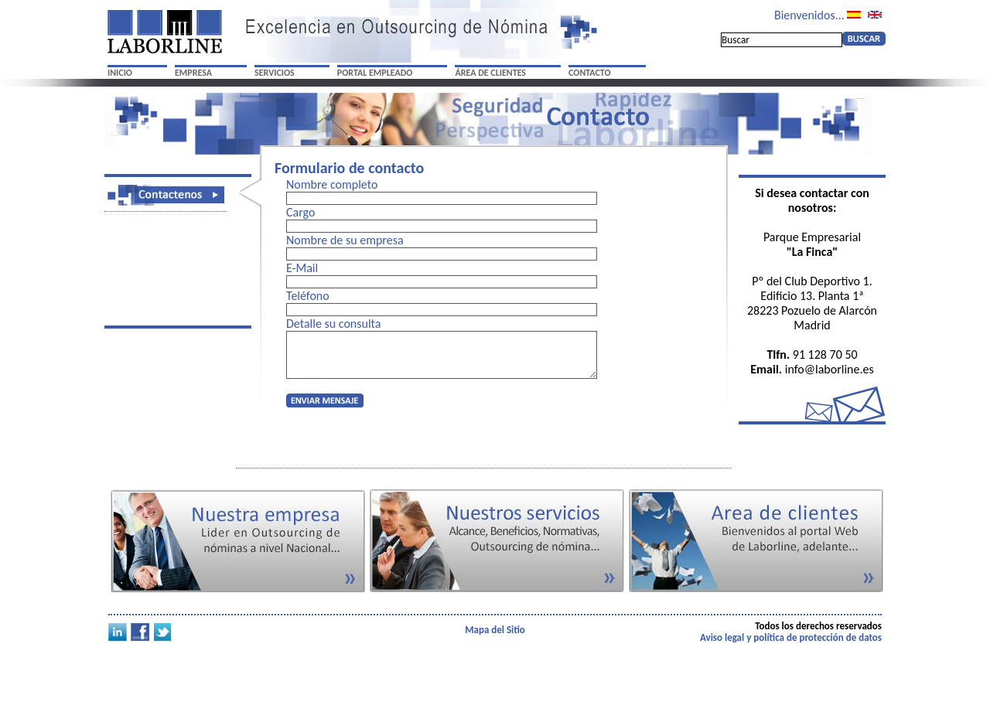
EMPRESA (193, 72)
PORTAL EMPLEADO (375, 72)
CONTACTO (589, 72)
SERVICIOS (274, 72)
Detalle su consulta (333, 323)
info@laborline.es (829, 369)
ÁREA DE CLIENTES (490, 72)
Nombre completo (331, 184)
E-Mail (302, 268)
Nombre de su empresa (345, 240)
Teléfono (307, 295)
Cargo (300, 212)
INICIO (120, 72)
